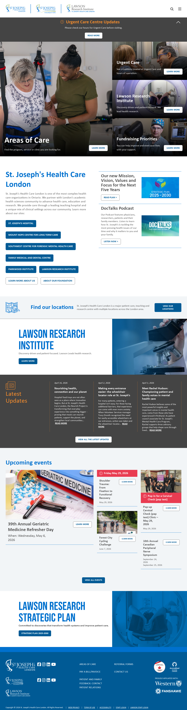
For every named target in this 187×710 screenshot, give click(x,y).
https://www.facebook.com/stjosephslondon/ (39, 664)
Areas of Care (87, 664)
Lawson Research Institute (59, 269)
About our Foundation (57, 281)
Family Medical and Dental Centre (29, 258)
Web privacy (73, 708)
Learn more (98, 148)
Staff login (121, 708)
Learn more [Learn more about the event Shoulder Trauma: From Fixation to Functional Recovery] (127, 482)
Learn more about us (21, 281)
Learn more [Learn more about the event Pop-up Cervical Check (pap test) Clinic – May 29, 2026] (171, 508)
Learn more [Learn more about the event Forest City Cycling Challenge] (127, 539)
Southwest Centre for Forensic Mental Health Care (40, 246)
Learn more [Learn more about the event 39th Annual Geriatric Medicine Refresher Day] (82, 524)
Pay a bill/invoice (89, 671)
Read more (94, 35)
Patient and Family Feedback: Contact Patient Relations (90, 683)
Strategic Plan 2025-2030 (34, 633)
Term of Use (89, 708)
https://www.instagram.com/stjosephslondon (44, 664)
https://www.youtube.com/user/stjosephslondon (53, 664)
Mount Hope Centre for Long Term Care (33, 235)
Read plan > (110, 197)
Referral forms (123, 664)
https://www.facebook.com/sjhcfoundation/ (39, 680)
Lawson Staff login (139, 708)
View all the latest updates (93, 439)
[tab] (179, 9)
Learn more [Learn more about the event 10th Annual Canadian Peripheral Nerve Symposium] (171, 542)
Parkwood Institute (21, 269)
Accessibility (105, 708)
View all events (93, 580)
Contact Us (121, 671)
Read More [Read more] (61, 423)
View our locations (168, 307)
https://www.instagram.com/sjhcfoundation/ (44, 680)
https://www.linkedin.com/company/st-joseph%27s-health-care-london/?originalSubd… (49, 664)
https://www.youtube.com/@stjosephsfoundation (53, 680)
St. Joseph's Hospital (20, 223)
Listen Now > (111, 241)
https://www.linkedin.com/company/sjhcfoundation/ (49, 680)
